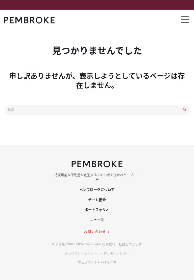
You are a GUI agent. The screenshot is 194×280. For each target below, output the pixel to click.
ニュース (97, 220)
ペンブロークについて (97, 190)
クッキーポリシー (116, 253)
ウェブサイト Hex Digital (97, 262)
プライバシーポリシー (80, 253)
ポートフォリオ (97, 210)
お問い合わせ (95, 232)
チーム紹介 (97, 200)
